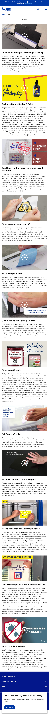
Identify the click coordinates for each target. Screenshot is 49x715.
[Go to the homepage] (6, 9)
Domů (3, 14)
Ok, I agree (9, 707)
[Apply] (38, 9)
